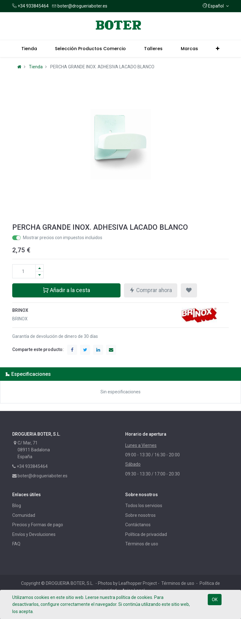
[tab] (120, 374)
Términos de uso (141, 543)
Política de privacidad (146, 534)
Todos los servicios (143, 505)
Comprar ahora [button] (150, 290)
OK (214, 599)
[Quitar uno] (39, 274)
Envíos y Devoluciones (34, 534)
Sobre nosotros (140, 515)
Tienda (36, 66)
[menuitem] (29, 48)
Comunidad (23, 515)
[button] (216, 6)
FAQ (16, 543)
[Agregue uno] (39, 268)
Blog (16, 505)
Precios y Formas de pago (37, 524)
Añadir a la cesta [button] (66, 290)
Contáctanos (138, 524)
